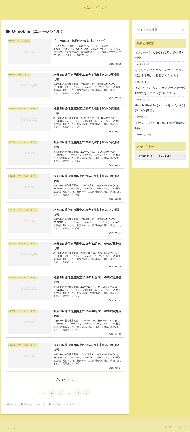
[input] (160, 29)
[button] (183, 30)
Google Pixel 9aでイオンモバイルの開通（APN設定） (160, 108)
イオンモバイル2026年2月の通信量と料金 (159, 55)
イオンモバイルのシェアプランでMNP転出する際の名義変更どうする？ (160, 73)
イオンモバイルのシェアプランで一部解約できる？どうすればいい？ (160, 90)
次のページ (65, 380)
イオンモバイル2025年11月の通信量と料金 (160, 125)
